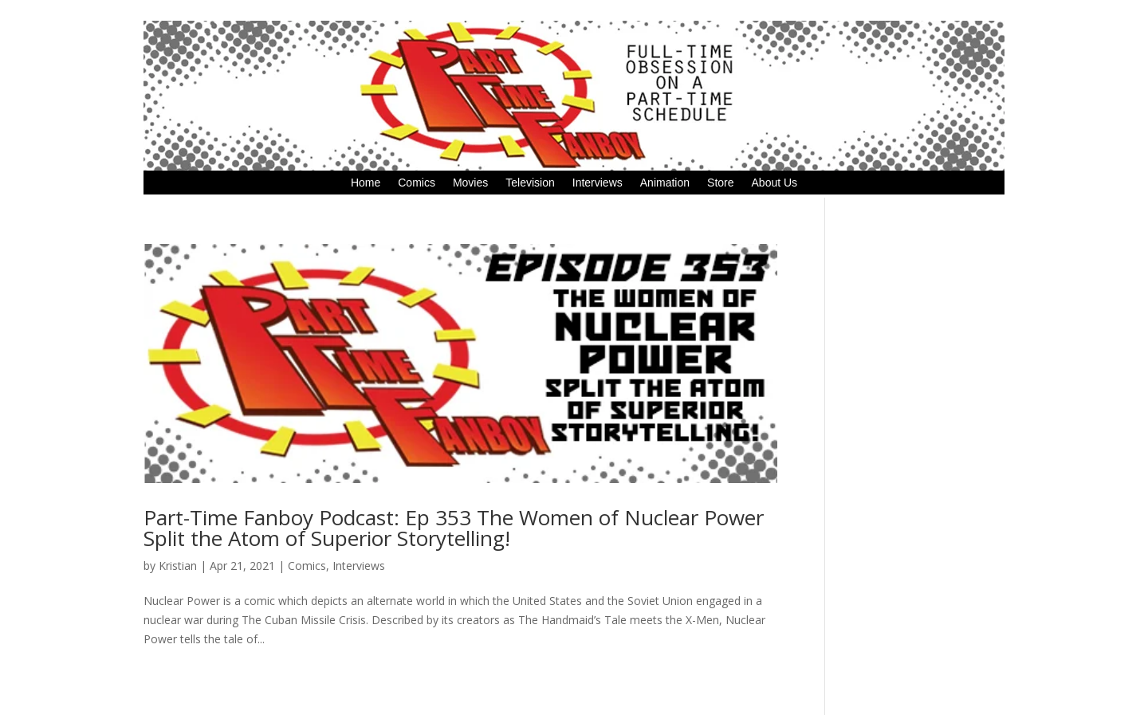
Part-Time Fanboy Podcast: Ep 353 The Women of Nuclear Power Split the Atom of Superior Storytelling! (454, 527)
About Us (775, 183)
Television (529, 183)
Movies (470, 183)
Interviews (597, 183)
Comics (416, 183)
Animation (665, 183)
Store (720, 183)
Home (365, 183)
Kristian (178, 565)
